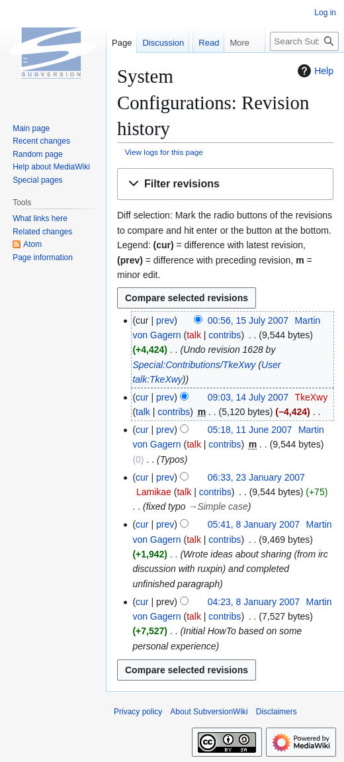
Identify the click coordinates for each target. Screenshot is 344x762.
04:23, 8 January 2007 (254, 601)
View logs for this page (164, 152)
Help (313, 70)
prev (165, 320)
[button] (225, 184)
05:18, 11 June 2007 (250, 429)
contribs (224, 335)
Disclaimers (276, 711)
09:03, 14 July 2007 (248, 397)
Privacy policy (138, 711)
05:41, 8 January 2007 (254, 524)
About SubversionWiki (208, 711)
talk (194, 335)
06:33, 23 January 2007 (256, 477)
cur (142, 397)
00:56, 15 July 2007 (248, 320)
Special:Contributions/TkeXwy (193, 364)
